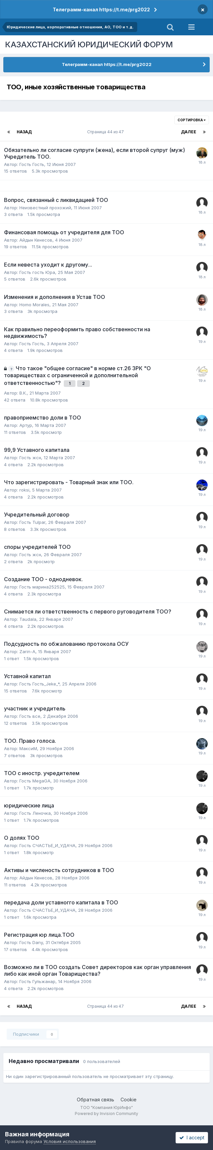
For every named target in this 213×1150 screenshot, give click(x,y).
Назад (24, 131)
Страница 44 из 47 (106, 131)
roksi (24, 490)
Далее (188, 131)
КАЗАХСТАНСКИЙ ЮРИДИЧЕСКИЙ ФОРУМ (89, 44)
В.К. (23, 393)
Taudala (27, 619)
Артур (25, 425)
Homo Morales (34, 304)
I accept (191, 1137)
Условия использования (69, 1141)
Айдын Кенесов (35, 240)
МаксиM (28, 748)
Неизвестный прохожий (45, 207)
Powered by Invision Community (106, 1113)
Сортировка (192, 120)
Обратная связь (95, 1099)
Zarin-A (27, 651)
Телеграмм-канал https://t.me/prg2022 (101, 9)
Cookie (129, 1099)
